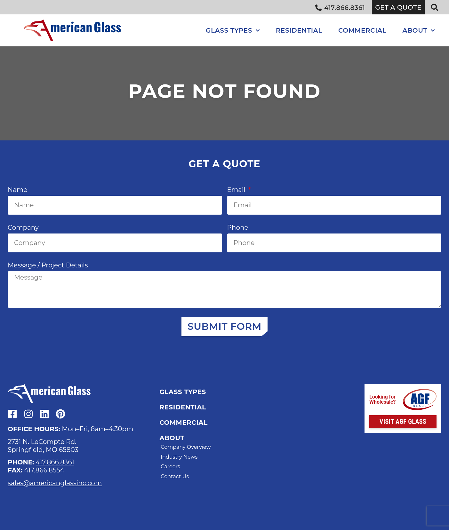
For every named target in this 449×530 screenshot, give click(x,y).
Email (237, 190)
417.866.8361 (55, 462)
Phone (237, 227)
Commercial (362, 30)
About (418, 30)
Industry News (179, 457)
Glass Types (233, 30)
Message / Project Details (48, 265)
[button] (434, 7)
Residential (299, 30)
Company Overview (186, 447)
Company (23, 227)
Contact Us (175, 476)
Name (17, 190)
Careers (170, 466)
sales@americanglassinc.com (55, 483)
